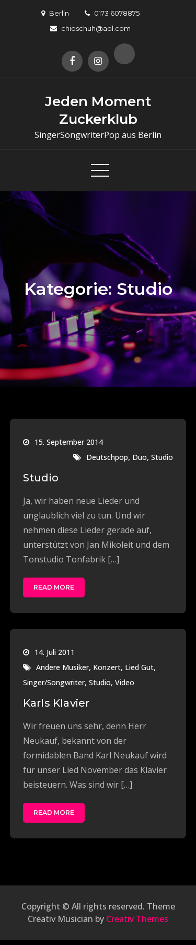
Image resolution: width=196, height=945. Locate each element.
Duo (139, 457)
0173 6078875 (112, 13)
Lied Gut (139, 667)
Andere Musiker (62, 667)
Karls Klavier (56, 703)
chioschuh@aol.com (90, 28)
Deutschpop (107, 457)
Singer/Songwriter (54, 682)
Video (124, 682)
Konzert (107, 667)
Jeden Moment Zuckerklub (98, 110)
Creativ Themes (137, 919)
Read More (53, 587)
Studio (162, 457)
